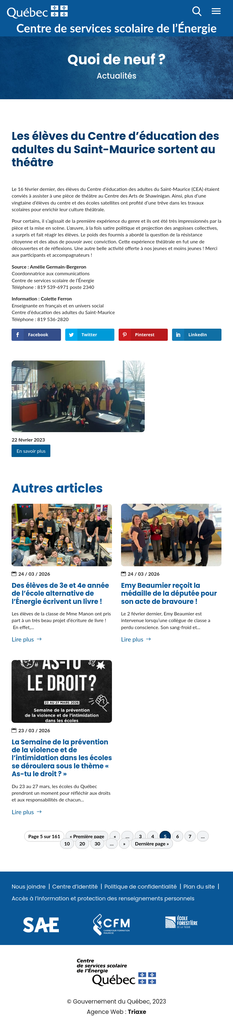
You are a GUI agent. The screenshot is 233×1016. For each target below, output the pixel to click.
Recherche (197, 11)
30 (97, 843)
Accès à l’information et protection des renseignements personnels (103, 898)
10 (67, 843)
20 (82, 843)
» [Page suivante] (124, 843)
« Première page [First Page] (87, 836)
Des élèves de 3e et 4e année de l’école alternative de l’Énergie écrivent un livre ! (60, 593)
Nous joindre (29, 886)
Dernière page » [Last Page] (152, 843)
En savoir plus (31, 451)
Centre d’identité (75, 886)
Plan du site (199, 886)
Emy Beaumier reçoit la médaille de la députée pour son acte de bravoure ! (169, 593)
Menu (216, 11)
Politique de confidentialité (140, 886)
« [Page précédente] (115, 836)
